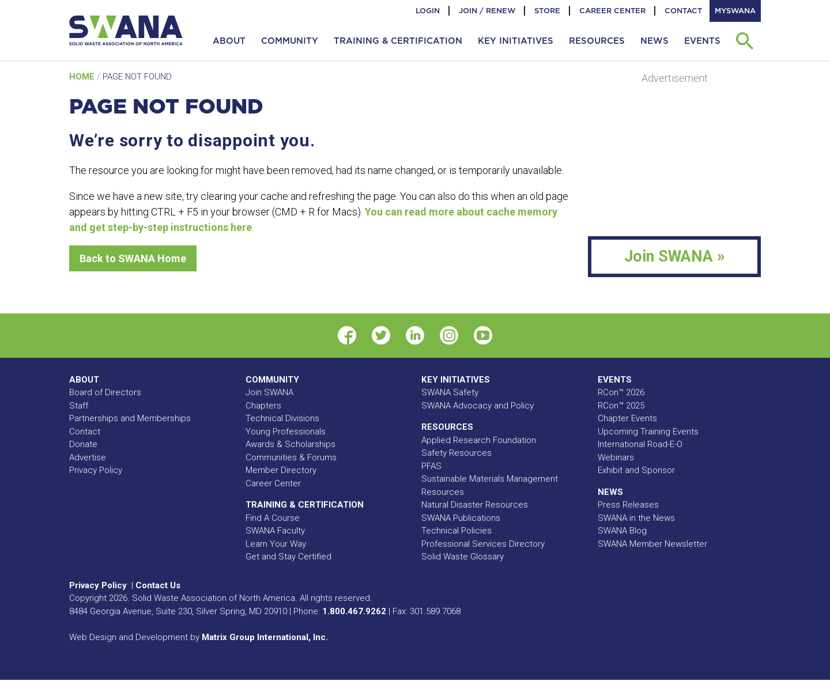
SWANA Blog (622, 530)
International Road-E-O (640, 444)
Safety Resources (456, 453)
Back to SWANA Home (133, 258)
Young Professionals (286, 431)
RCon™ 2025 (621, 405)
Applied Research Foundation (478, 440)
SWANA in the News (636, 518)
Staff (78, 405)
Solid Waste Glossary (462, 556)
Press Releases (628, 505)
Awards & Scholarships (290, 444)
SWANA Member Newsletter (652, 544)
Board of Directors (105, 392)
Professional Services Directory (483, 544)
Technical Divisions (282, 418)
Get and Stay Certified (288, 556)
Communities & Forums (291, 457)
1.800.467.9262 (354, 611)
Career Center (612, 10)
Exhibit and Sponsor (636, 470)
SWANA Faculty (275, 530)
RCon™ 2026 (621, 392)
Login (428, 10)
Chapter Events (627, 418)
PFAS (431, 466)
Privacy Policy (95, 470)
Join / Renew (487, 10)
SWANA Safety (449, 392)
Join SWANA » (674, 256)
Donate (83, 444)
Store (547, 10)
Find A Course (273, 518)
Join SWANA (269, 392)
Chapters (263, 405)
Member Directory (281, 470)
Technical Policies (456, 530)
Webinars (616, 457)
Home (83, 76)
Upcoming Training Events (648, 431)
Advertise (87, 457)
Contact (683, 10)
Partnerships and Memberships (130, 418)
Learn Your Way (276, 544)
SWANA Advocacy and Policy (477, 405)
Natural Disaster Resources (474, 505)
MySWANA (735, 10)
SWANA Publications (460, 518)
